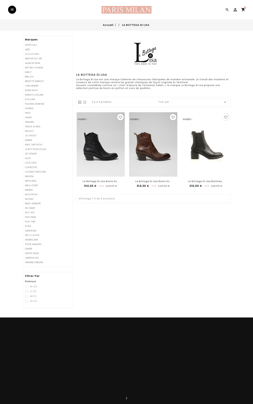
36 (33, 286)
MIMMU (29, 189)
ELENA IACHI (31, 90)
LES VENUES (31, 153)
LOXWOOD (31, 167)
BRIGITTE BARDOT (34, 81)
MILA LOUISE (31, 185)
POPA (28, 226)
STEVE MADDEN (33, 244)
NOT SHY (30, 212)
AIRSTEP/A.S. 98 (33, 58)
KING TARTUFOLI (33, 144)
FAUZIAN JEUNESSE (34, 103)
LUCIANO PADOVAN (35, 171)
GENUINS (29, 122)
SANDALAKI (30, 230)
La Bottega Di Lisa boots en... (101, 181)
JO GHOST (31, 135)
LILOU (28, 158)
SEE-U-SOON (32, 235)
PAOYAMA (30, 217)
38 (33, 296)
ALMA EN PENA (32, 63)
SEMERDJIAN (31, 239)
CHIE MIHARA (32, 85)
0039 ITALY (31, 45)
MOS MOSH (31, 194)
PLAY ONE (30, 221)
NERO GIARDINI (32, 203)
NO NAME (30, 208)
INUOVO (29, 131)
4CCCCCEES (32, 54)
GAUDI (28, 117)
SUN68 (28, 248)
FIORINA (29, 108)
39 (33, 301)
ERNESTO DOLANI (34, 94)
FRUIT (28, 113)
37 (33, 291)
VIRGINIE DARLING (34, 262)
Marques (31, 39)
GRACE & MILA (32, 126)
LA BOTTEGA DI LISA (35, 149)
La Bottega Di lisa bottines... (206, 181)
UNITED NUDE (32, 253)
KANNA (28, 140)
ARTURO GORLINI (34, 67)
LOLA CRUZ (31, 162)
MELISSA (29, 176)
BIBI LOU (29, 76)
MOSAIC (29, 199)
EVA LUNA (30, 99)
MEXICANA (30, 180)
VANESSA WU (32, 257)
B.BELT (28, 72)
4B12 (27, 49)
